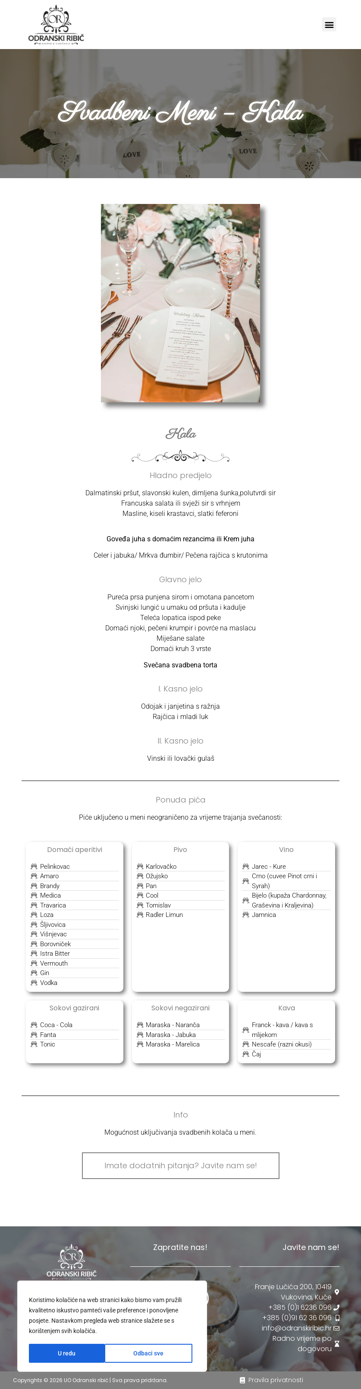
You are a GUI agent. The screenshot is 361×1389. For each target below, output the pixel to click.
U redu (157, 1353)
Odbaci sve (73, 1353)
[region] (112, 1326)
